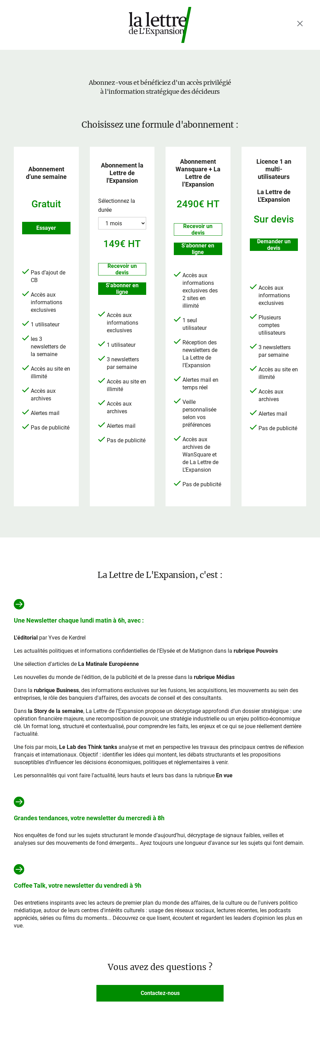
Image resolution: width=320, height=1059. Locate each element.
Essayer (46, 228)
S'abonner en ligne (122, 288)
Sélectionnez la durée (116, 205)
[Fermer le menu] (300, 23)
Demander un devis (274, 244)
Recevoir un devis (122, 269)
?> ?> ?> (122, 223)
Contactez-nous (160, 993)
